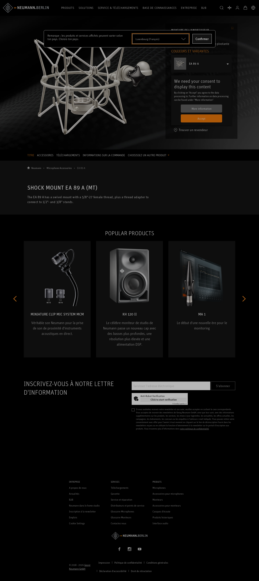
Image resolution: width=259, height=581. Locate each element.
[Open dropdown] (160, 39)
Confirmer (202, 39)
